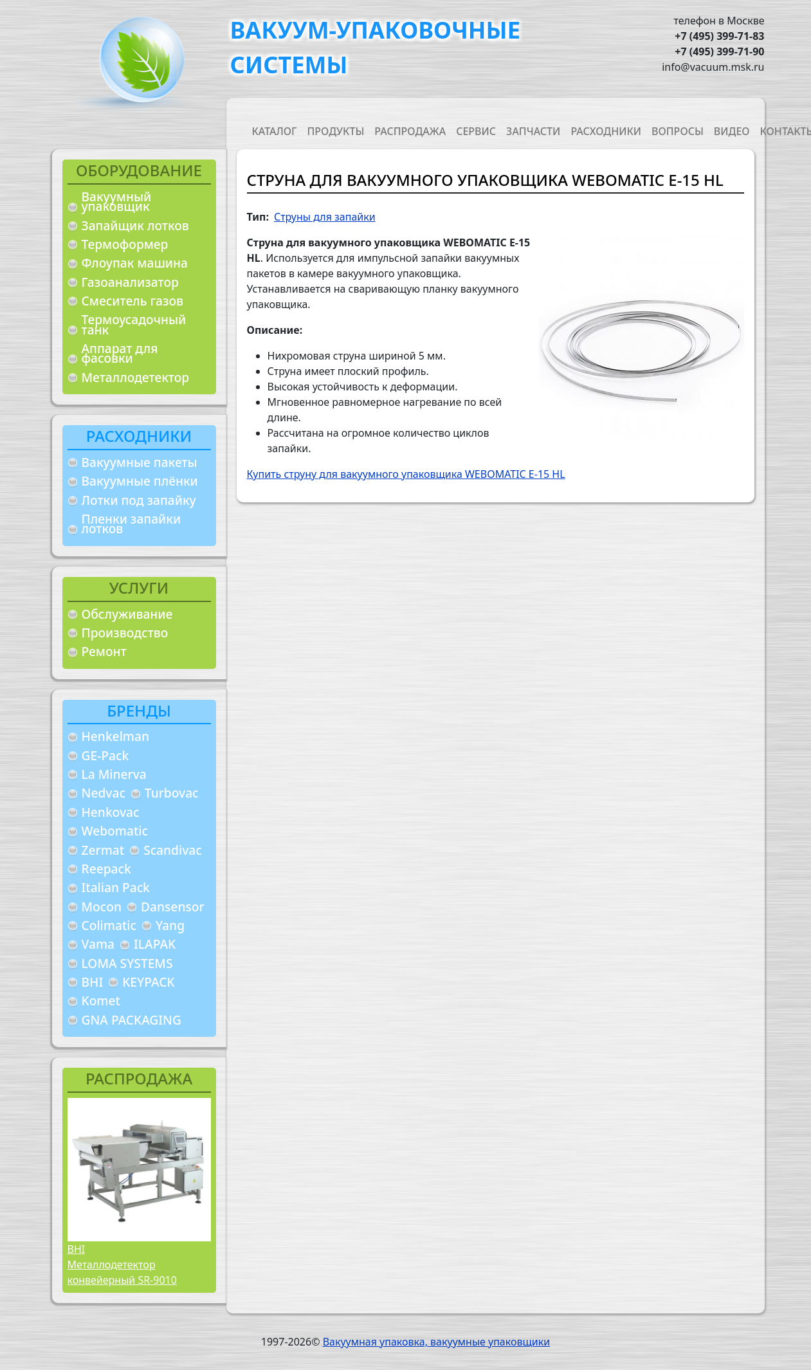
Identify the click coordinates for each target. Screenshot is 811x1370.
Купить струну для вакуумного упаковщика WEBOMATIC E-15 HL (406, 474)
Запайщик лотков (135, 225)
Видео (732, 131)
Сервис (476, 131)
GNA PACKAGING (131, 1020)
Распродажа (410, 131)
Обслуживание (127, 614)
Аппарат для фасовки (120, 353)
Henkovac (111, 812)
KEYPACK (148, 982)
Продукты (335, 131)
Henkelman (116, 736)
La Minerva (114, 774)
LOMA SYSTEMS (127, 963)
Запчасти (533, 131)
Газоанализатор (130, 282)
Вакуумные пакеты (139, 462)
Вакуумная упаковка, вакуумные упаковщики (437, 1342)
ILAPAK (155, 944)
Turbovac (172, 792)
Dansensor (173, 906)
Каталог (274, 131)
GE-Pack (105, 755)
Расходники (605, 131)
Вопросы (678, 131)
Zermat (103, 850)
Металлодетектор (136, 377)
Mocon (102, 906)
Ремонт (104, 651)
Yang (170, 925)
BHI (93, 982)
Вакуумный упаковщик (117, 202)
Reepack (106, 868)
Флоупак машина (135, 262)
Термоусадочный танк (134, 324)
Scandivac (172, 850)
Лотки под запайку (139, 500)
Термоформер (125, 244)
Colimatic (109, 925)
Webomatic (115, 830)
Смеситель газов (133, 300)
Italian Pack (116, 887)
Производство (125, 632)
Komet (101, 1000)
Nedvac (103, 792)
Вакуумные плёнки (140, 481)
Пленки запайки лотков (131, 524)
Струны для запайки (325, 217)
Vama (98, 944)
